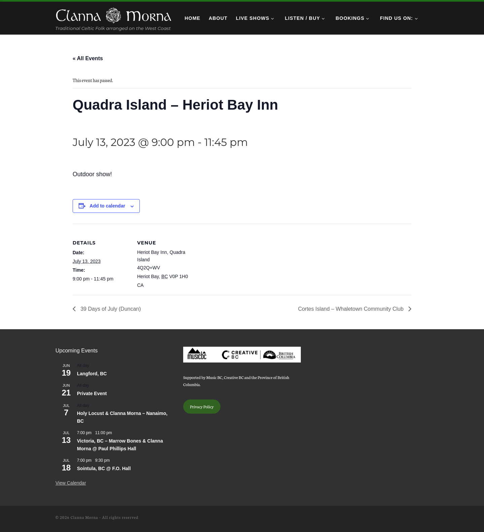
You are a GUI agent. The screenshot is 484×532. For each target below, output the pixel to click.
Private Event (92, 393)
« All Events (88, 58)
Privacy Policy (202, 406)
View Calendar (70, 483)
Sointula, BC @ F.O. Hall (104, 468)
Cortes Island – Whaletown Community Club (351, 309)
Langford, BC (92, 373)
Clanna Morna (84, 517)
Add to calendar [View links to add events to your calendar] (107, 205)
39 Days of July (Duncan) (110, 309)
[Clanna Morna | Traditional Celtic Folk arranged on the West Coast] (113, 14)
